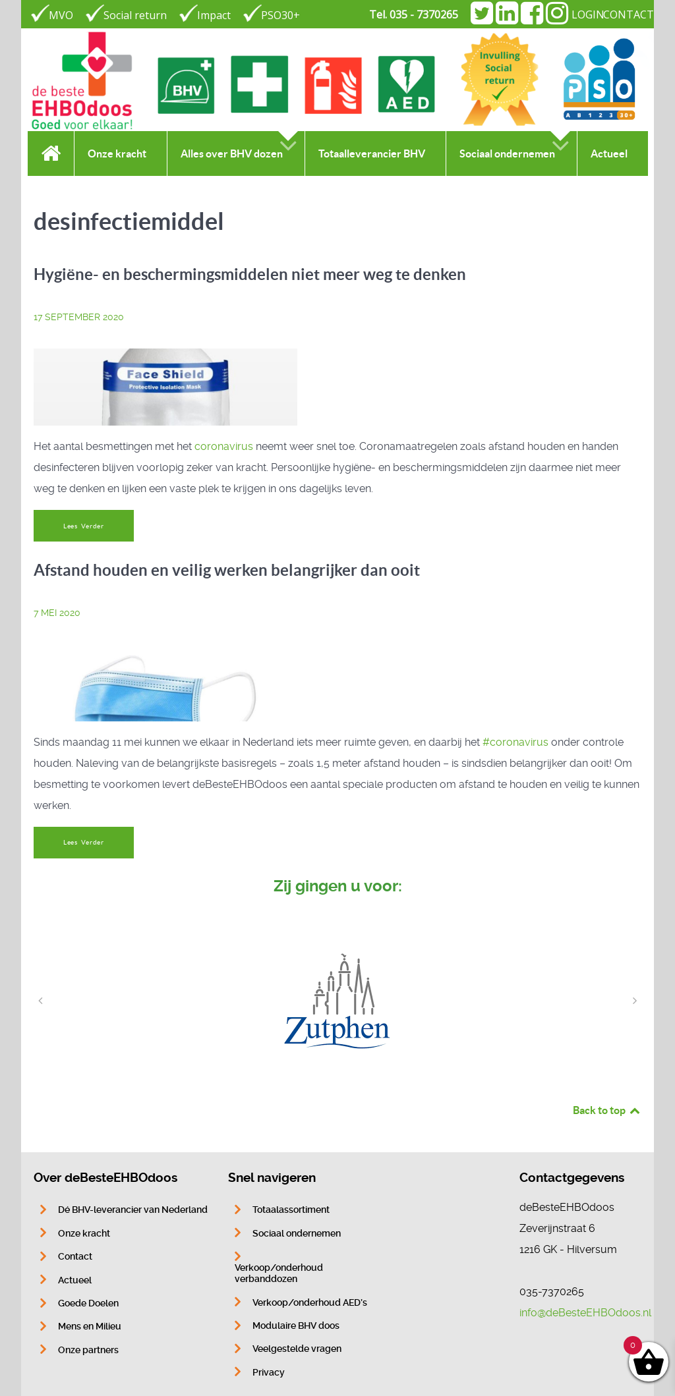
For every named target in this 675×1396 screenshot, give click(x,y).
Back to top (607, 1110)
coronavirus (223, 446)
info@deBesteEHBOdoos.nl (585, 1312)
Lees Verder (83, 526)
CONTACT (628, 14)
